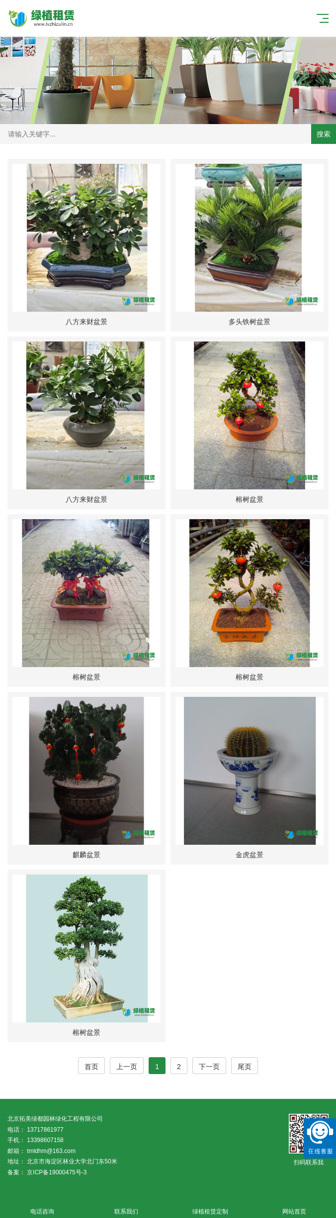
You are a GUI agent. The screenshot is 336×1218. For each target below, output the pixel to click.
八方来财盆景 (86, 322)
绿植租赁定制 (210, 1206)
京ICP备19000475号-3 (56, 1172)
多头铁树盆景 (249, 322)
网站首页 (294, 1206)
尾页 (245, 1067)
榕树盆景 (249, 499)
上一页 (126, 1067)
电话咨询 (42, 1206)
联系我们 (126, 1206)
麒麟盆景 (86, 855)
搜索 (324, 134)
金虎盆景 (249, 855)
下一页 (209, 1067)
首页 (91, 1067)
